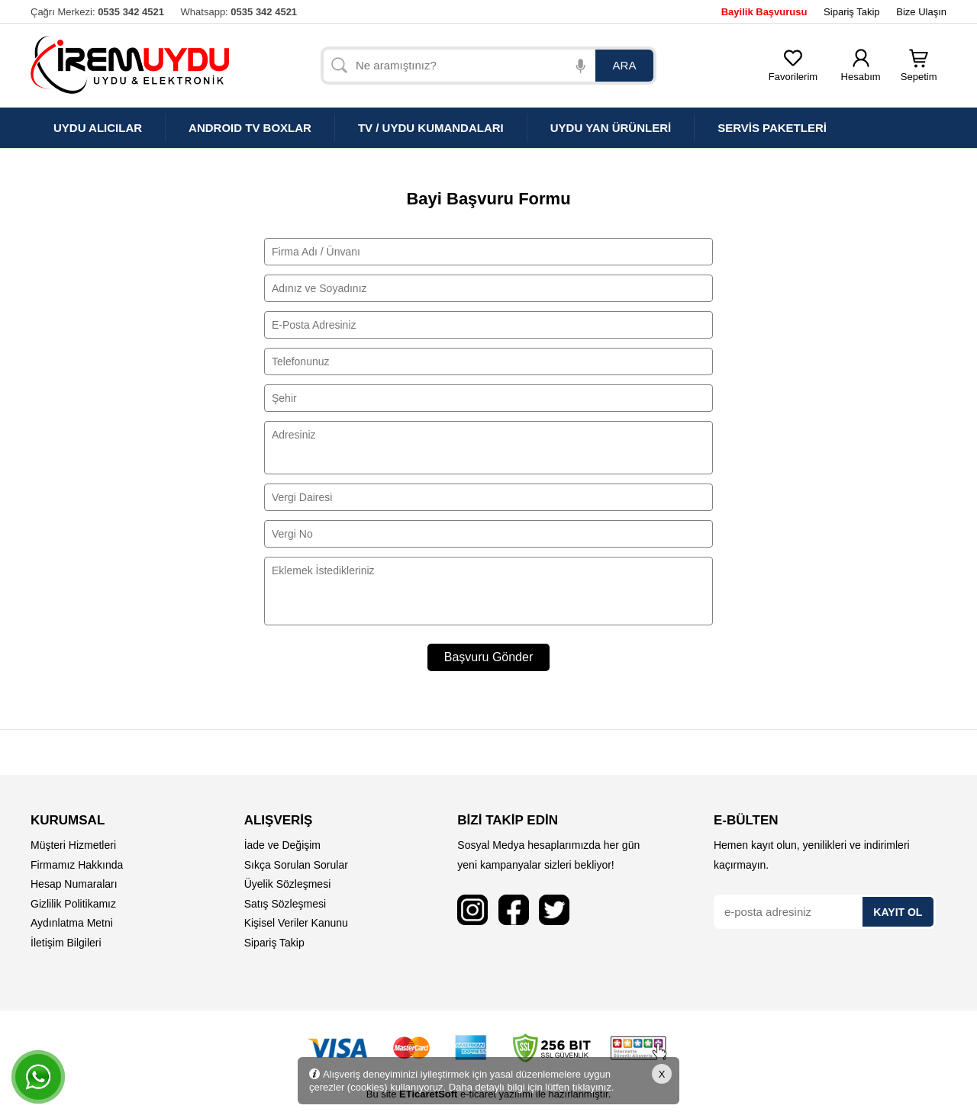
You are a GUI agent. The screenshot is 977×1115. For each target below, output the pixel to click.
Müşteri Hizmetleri (73, 845)
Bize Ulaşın (921, 12)
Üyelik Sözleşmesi (287, 884)
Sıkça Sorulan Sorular (296, 865)
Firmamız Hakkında (77, 865)
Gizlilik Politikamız (73, 904)
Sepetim (919, 72)
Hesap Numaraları (74, 884)
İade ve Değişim (282, 845)
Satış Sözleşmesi (285, 904)
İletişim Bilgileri (66, 943)
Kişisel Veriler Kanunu (296, 923)
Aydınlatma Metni (72, 923)
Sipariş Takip (851, 12)
